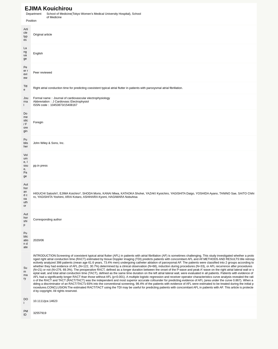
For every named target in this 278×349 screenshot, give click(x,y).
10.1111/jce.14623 (45, 301)
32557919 (39, 313)
